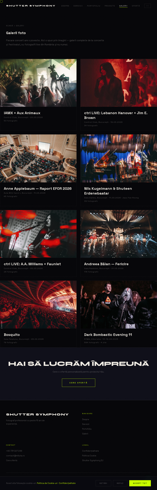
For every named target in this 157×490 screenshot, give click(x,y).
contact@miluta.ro (15, 455)
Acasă (9, 26)
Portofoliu (93, 6)
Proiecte (110, 6)
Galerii (123, 6)
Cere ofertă (78, 383)
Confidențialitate (90, 451)
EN (147, 6)
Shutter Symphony (31, 5)
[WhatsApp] (148, 481)
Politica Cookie (89, 455)
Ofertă (136, 6)
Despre (65, 6)
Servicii (78, 6)
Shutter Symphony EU (92, 460)
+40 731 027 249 (14, 451)
